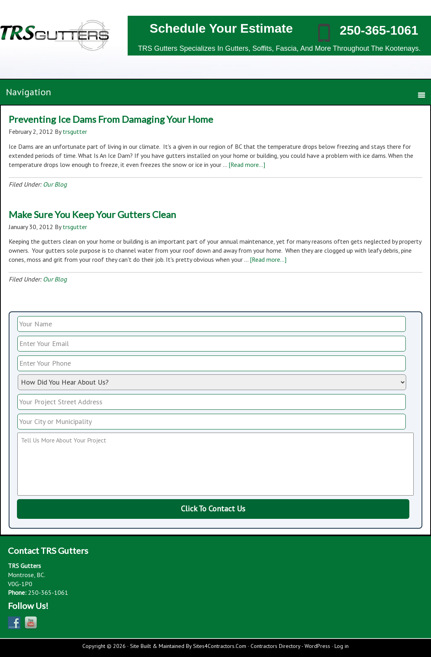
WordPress (317, 646)
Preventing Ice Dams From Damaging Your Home (111, 119)
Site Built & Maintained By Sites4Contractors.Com (188, 646)
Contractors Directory (275, 646)
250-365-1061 (379, 30)
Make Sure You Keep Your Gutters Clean (92, 214)
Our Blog (55, 184)
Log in (341, 646)
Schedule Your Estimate (221, 28)
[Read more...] (247, 164)
